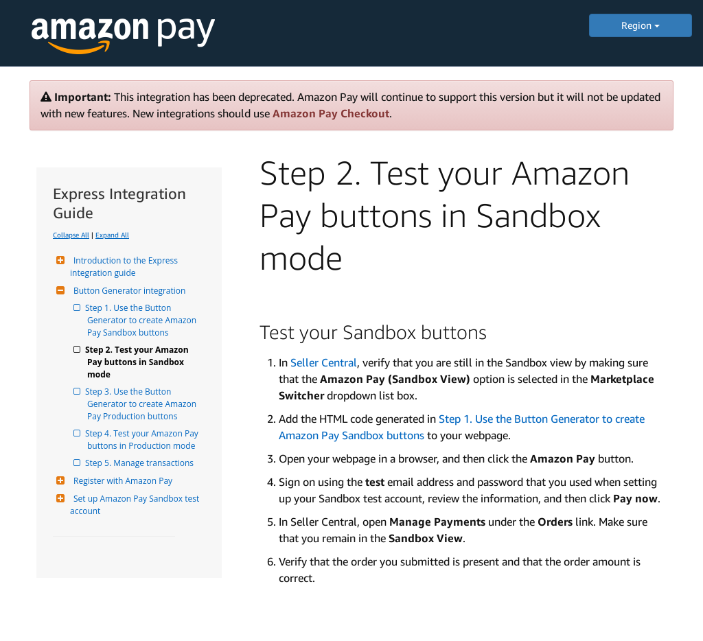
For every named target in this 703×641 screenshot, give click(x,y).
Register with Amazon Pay (121, 481)
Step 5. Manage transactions (140, 463)
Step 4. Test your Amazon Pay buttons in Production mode (143, 440)
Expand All (112, 235)
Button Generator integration (127, 290)
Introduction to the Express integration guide (125, 267)
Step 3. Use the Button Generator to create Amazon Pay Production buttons (142, 404)
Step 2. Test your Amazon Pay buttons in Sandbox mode (139, 362)
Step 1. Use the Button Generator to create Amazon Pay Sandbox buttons (142, 320)
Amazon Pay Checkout (331, 113)
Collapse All (71, 235)
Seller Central (323, 362)
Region (640, 25)
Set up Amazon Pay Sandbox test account (135, 505)
